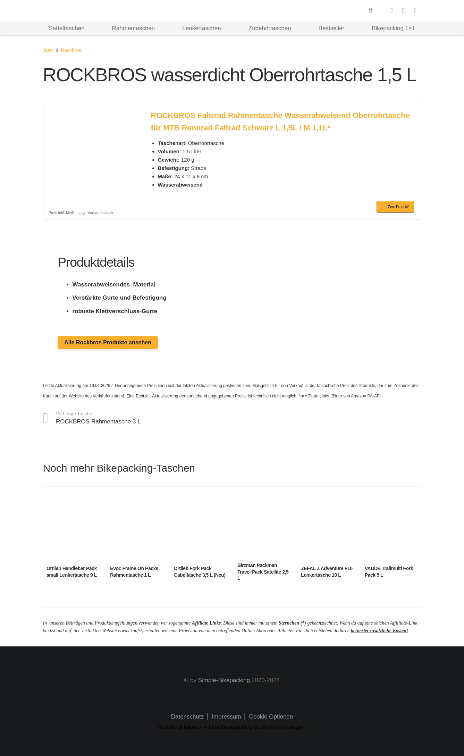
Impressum (225, 716)
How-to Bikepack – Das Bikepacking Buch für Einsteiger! (232, 727)
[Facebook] (392, 11)
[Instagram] (404, 11)
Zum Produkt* (398, 207)
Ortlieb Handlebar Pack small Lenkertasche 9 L (72, 572)
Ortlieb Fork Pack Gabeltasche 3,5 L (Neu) (199, 572)
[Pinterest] (415, 11)
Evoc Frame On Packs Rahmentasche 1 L (134, 572)
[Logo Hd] (70, 10)
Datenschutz (187, 716)
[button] (371, 10)
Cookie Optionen (271, 716)
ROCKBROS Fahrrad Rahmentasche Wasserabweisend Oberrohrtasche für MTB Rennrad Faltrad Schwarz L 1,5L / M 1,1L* (280, 121)
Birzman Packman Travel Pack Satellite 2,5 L (262, 572)
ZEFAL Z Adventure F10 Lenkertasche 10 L (326, 572)
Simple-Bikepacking (224, 680)
